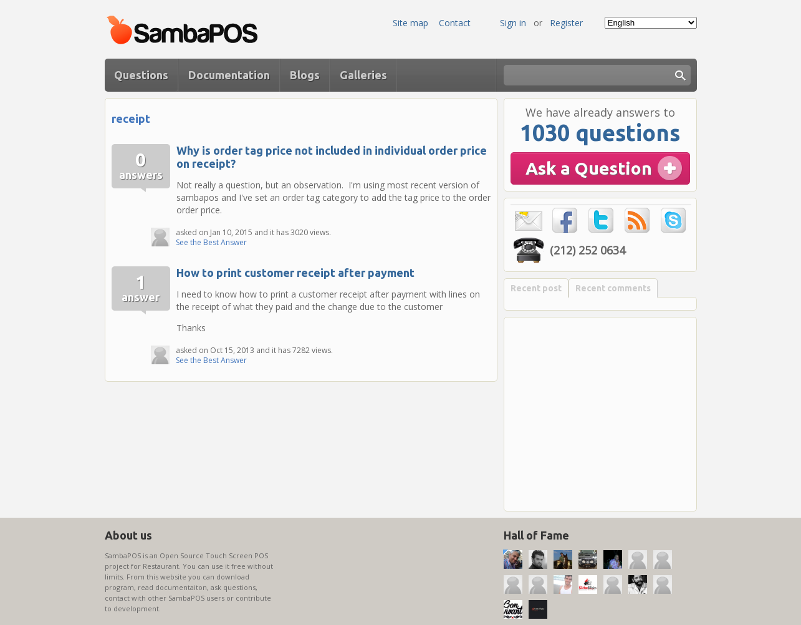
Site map (410, 23)
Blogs (305, 75)
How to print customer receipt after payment (295, 272)
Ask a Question (588, 168)
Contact (455, 23)
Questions (141, 75)
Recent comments (613, 288)
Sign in (513, 23)
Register (566, 23)
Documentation (229, 75)
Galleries (363, 75)
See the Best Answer (211, 242)
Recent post (536, 288)
